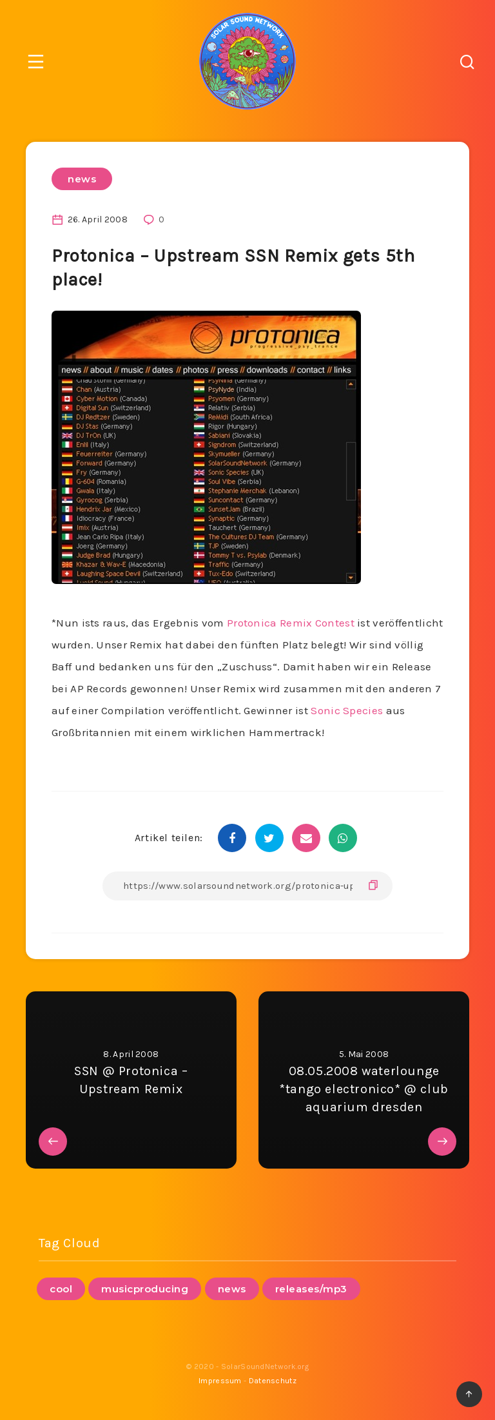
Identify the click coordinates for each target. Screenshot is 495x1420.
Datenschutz (272, 1380)
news (82, 179)
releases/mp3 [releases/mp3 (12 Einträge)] (311, 1289)
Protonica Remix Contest (290, 622)
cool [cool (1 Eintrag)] (61, 1289)
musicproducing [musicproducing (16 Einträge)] (144, 1289)
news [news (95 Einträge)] (232, 1289)
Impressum (220, 1380)
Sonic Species (347, 710)
